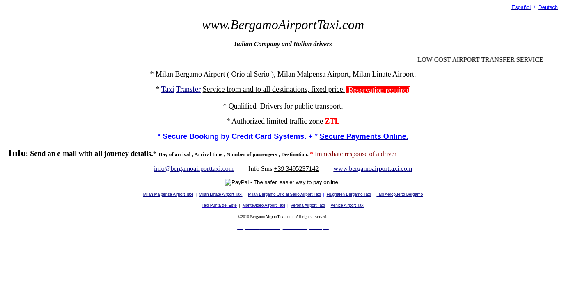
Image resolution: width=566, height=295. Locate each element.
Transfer (188, 89)
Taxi (167, 89)
